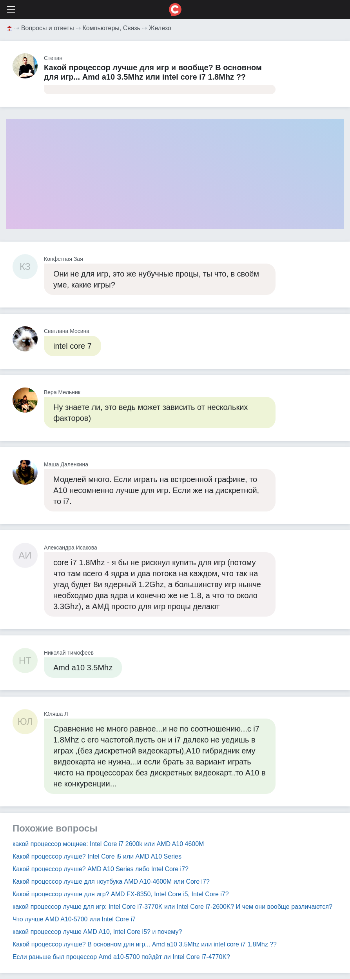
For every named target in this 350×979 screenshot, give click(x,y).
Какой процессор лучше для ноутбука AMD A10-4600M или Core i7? (111, 881)
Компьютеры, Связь (111, 28)
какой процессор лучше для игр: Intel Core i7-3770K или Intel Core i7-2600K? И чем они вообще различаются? (172, 906)
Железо (160, 28)
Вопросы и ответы (47, 28)
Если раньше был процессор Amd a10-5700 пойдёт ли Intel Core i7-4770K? (121, 957)
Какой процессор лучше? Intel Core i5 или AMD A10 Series (97, 856)
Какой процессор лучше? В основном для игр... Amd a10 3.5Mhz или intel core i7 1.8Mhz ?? (145, 944)
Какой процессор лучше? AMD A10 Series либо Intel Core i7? (101, 869)
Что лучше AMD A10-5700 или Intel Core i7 (74, 919)
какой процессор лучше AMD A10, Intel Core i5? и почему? (97, 931)
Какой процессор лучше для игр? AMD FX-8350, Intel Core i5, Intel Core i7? (121, 894)
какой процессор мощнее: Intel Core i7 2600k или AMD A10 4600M (108, 844)
